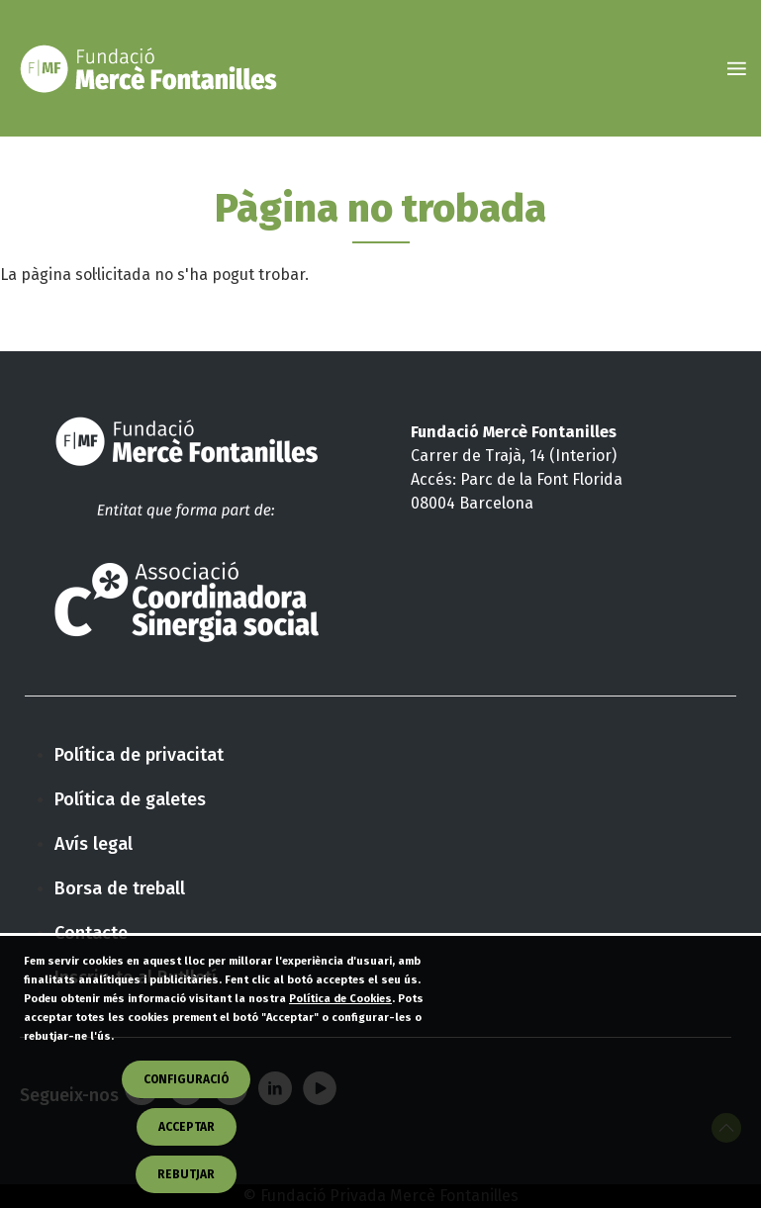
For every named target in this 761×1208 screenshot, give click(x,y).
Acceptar (186, 1157)
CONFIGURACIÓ (186, 1110)
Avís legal (93, 844)
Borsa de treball (119, 888)
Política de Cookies (340, 1029)
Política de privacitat (139, 755)
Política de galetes (130, 799)
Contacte (91, 933)
